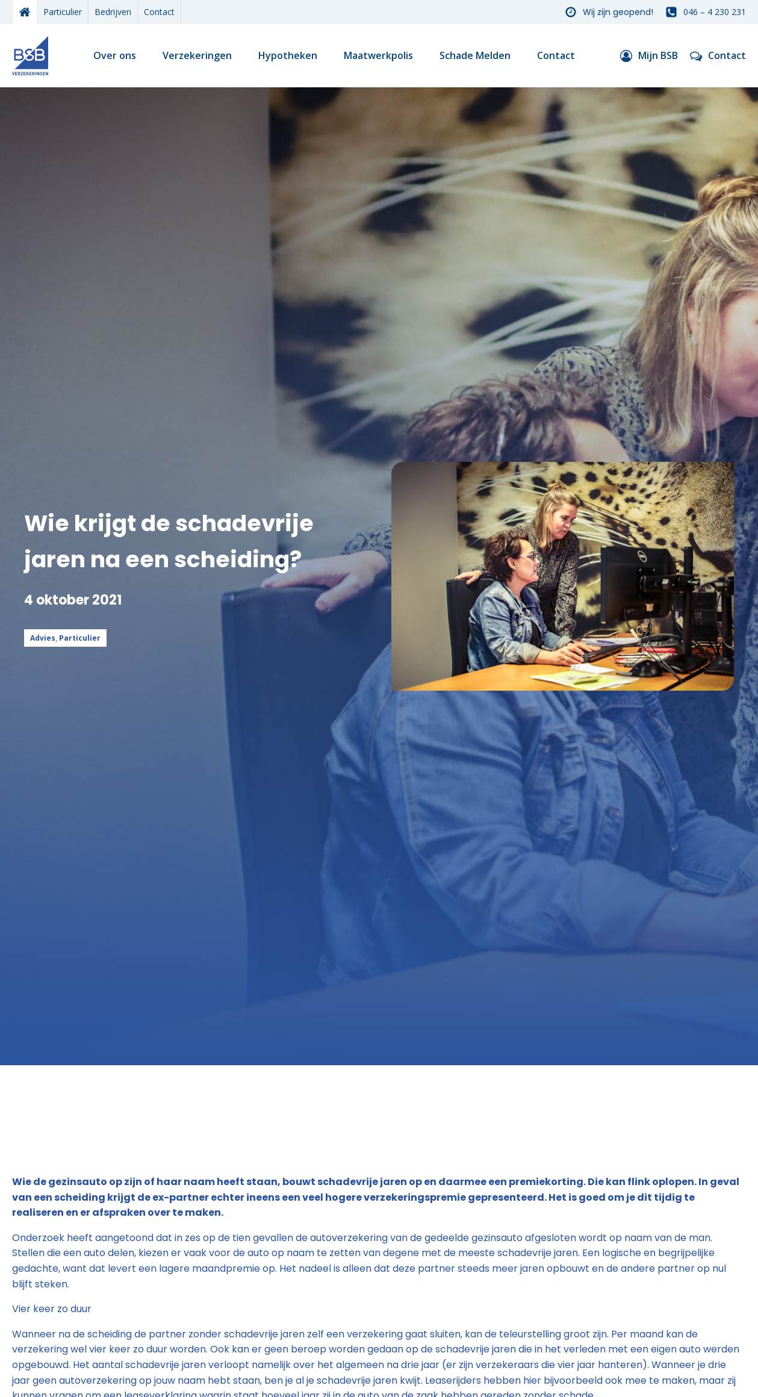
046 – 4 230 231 (714, 11)
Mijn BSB (658, 55)
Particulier (62, 11)
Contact (159, 11)
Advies (42, 638)
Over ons (114, 55)
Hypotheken (287, 55)
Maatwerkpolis (378, 55)
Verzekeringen (197, 55)
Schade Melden (475, 55)
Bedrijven (113, 11)
